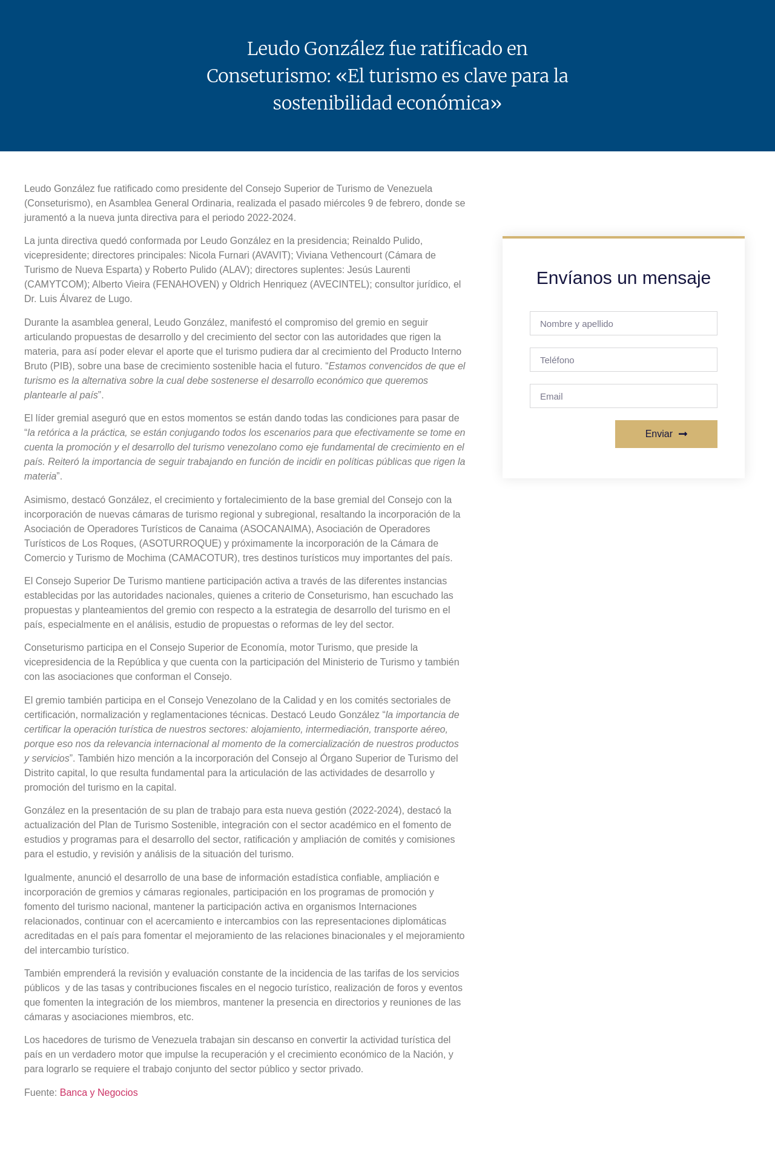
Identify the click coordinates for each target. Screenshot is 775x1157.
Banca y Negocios (99, 1092)
